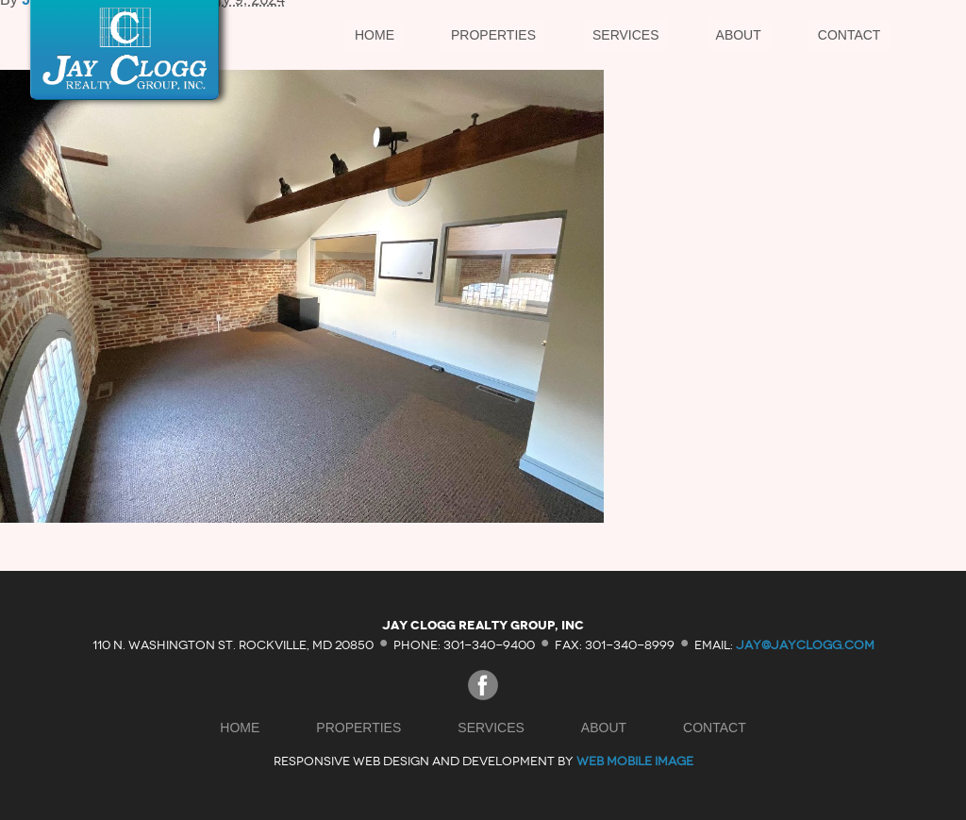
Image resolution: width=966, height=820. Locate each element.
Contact (849, 34)
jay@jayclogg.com (805, 644)
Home (374, 34)
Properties (493, 34)
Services (625, 34)
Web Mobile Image (634, 761)
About (738, 34)
